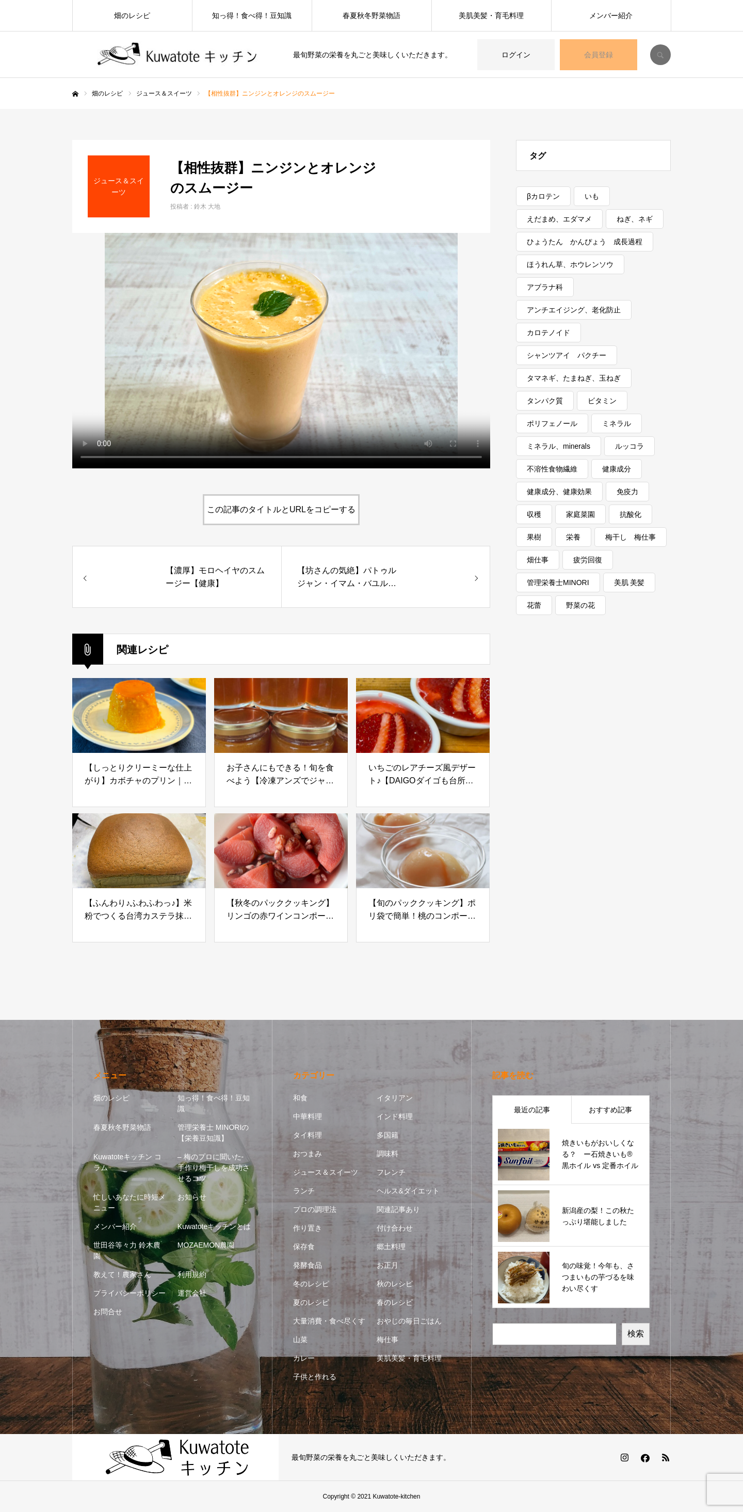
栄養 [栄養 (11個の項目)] (573, 537)
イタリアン (395, 1098)
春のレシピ (395, 1302)
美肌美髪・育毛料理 (491, 15)
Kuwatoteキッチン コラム (127, 1162)
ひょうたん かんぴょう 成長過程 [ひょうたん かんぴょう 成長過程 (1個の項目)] (584, 242)
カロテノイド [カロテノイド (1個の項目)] (548, 332)
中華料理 (307, 1116)
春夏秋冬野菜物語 (371, 15)
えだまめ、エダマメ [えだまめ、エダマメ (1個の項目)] (559, 219)
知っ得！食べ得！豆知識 (252, 15)
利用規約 (191, 1274)
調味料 (387, 1153)
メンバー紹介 (611, 15)
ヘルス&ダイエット (408, 1191)
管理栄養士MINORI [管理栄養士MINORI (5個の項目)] (558, 582)
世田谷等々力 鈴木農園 (126, 1250)
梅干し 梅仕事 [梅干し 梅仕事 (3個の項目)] (630, 537)
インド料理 (395, 1116)
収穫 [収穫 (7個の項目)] (534, 514)
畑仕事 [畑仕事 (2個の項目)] (537, 560)
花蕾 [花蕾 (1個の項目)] (534, 605)
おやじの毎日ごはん (409, 1321)
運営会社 (191, 1293)
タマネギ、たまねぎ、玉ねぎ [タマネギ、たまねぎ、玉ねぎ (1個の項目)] (574, 378)
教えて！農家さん (122, 1274)
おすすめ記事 (610, 1110)
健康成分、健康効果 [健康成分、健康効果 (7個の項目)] (559, 491)
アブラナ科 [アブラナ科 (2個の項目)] (545, 287)
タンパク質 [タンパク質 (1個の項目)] (545, 401)
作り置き (307, 1228)
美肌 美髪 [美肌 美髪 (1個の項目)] (629, 582)
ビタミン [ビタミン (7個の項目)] (602, 401)
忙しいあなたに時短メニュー (129, 1202)
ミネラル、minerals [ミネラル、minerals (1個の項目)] (558, 446)
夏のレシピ (311, 1302)
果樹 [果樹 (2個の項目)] (534, 537)
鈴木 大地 (207, 206)
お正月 (387, 1265)
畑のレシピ (132, 15)
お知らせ (191, 1197)
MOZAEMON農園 (205, 1245)
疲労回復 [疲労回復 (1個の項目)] (587, 560)
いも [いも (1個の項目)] (592, 196)
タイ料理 (307, 1135)
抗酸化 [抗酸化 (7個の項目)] (630, 514)
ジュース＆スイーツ (325, 1172)
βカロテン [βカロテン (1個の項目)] (543, 196)
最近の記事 (532, 1110)
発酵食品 (307, 1265)
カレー (304, 1358)
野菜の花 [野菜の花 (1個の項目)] (580, 605)
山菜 (300, 1339)
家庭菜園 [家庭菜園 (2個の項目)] (580, 514)
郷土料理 (391, 1246)
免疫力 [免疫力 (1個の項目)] (627, 491)
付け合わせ (395, 1228)
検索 (635, 1333)
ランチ (304, 1191)
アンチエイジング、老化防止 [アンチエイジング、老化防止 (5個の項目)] (574, 310)
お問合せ (107, 1312)
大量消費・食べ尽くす (329, 1321)
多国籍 (387, 1135)
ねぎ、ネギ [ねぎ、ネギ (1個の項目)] (635, 219)
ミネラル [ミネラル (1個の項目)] (616, 423)
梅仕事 (387, 1339)
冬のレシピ (311, 1284)
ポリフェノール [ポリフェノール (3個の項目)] (552, 423)
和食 (300, 1098)
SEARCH (660, 54)
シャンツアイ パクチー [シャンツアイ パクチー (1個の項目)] (566, 355)
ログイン (516, 55)
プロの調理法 (314, 1209)
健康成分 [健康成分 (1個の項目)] (616, 469)
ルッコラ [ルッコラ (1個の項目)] (629, 446)
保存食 (304, 1246)
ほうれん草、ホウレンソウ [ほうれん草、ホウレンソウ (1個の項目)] (570, 264)
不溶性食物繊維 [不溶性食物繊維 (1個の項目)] (552, 469)
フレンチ (391, 1172)
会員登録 (598, 55)
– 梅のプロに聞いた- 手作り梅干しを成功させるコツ (213, 1168)
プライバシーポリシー (129, 1293)
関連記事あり (398, 1209)
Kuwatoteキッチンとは (214, 1226)
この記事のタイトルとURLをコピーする (281, 509)
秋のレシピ (395, 1284)
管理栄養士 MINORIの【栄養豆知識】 (213, 1132)
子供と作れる (314, 1377)
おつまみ (307, 1153)
